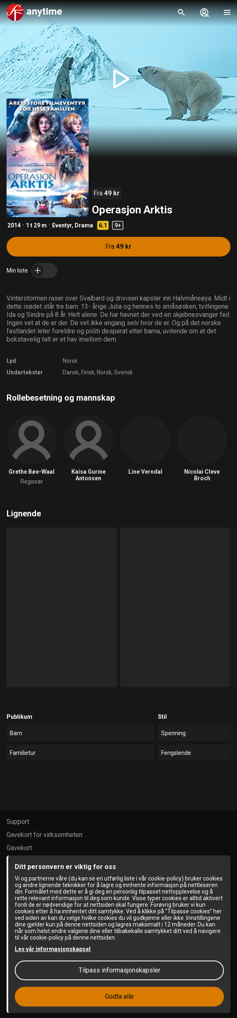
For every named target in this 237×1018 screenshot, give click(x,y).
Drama (84, 225)
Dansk (71, 372)
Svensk (123, 372)
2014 (14, 225)
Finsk (87, 372)
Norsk (70, 361)
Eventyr (62, 225)
